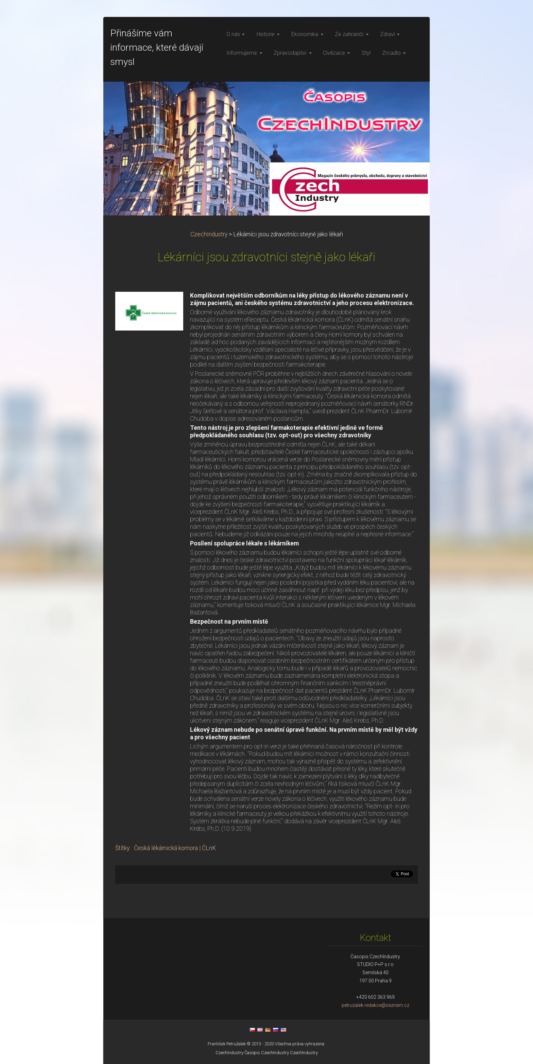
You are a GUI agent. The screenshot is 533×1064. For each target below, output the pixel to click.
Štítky (122, 848)
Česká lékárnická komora (166, 848)
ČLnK (209, 848)
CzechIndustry (208, 234)
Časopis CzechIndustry (266, 1052)
